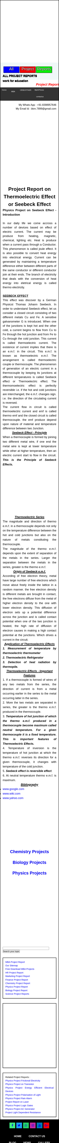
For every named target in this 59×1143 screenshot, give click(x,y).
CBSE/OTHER (25, 90)
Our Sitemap (11, 965)
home (18, 1136)
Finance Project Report (16, 980)
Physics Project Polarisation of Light (23, 1095)
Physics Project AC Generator (20, 1109)
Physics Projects (29, 873)
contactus (40, 97)
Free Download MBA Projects (19, 969)
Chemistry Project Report (17, 983)
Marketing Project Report (17, 976)
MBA (13, 91)
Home (4, 90)
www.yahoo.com (13, 798)
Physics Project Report (16, 986)
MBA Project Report (15, 962)
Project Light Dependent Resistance (23, 1112)
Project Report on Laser (17, 1102)
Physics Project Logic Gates (19, 1105)
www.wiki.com (11, 793)
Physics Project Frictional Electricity (22, 1080)
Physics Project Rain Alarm (18, 1098)
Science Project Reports (17, 994)
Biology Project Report (16, 990)
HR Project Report (14, 972)
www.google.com (13, 789)
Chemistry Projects (29, 851)
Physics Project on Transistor (19, 1084)
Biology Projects (29, 862)
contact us (37, 1136)
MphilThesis (39, 90)
